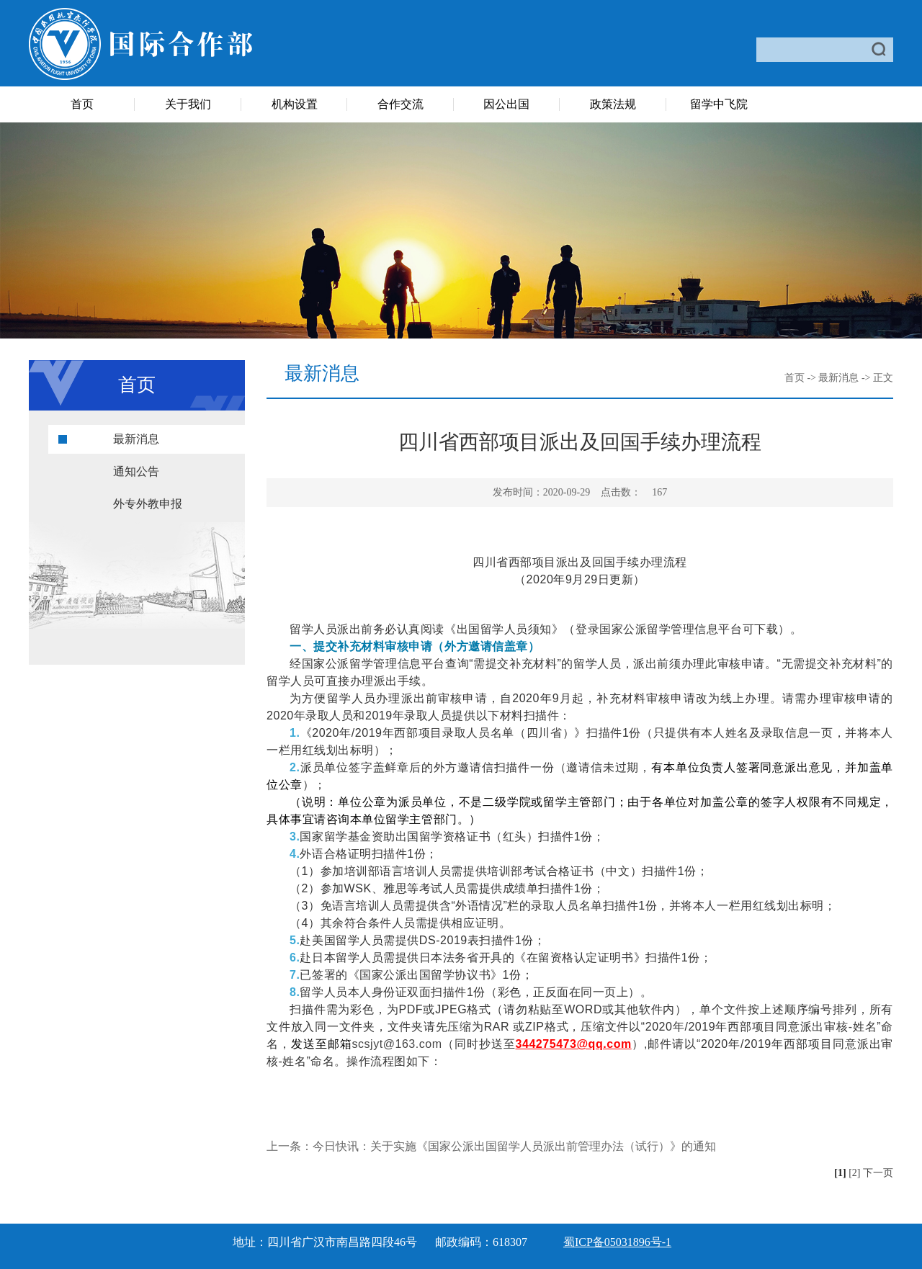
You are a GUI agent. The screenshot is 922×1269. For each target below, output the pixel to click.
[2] (854, 1172)
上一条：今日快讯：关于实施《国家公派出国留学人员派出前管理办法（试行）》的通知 (491, 1146)
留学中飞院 (719, 104)
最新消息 (136, 439)
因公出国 (506, 104)
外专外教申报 (147, 504)
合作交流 (400, 104)
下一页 (878, 1172)
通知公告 (136, 471)
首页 (82, 104)
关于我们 (188, 104)
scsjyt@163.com (397, 1044)
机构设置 (295, 104)
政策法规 (613, 104)
